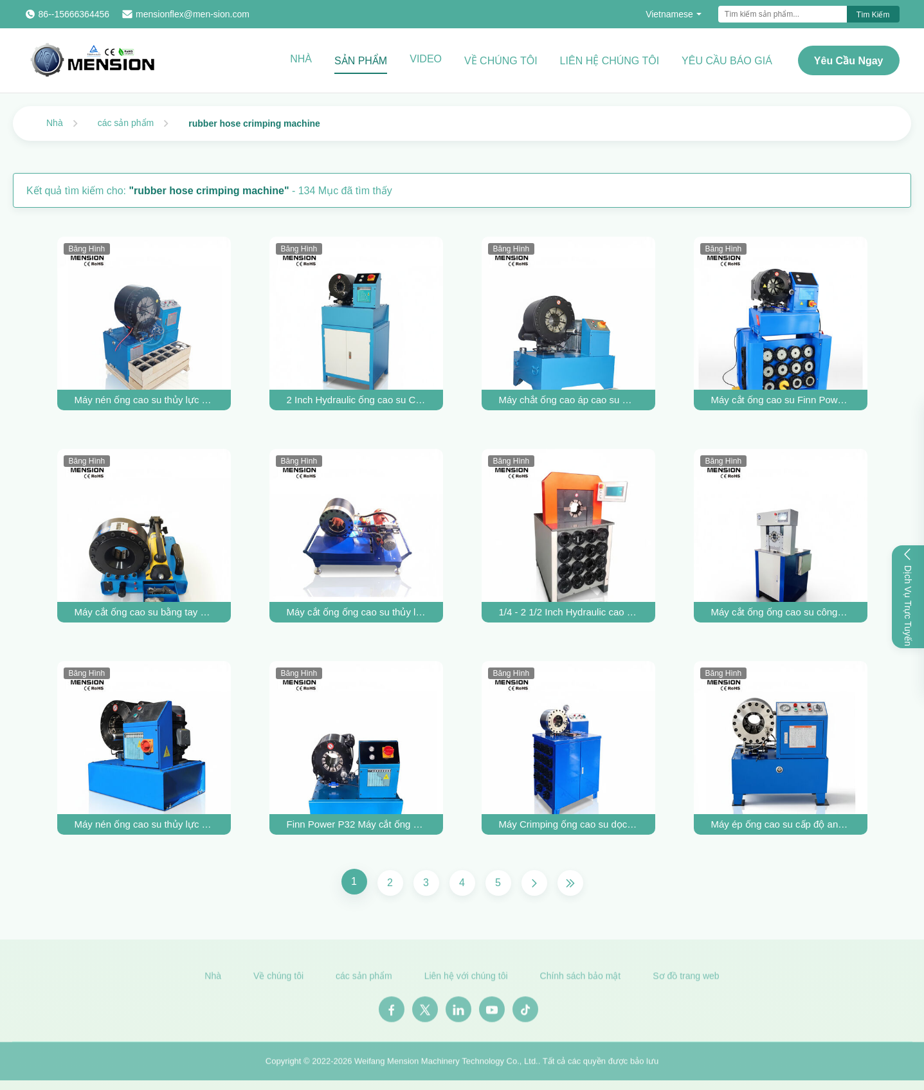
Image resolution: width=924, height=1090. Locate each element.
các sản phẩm (126, 123)
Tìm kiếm (873, 14)
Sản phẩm (360, 60)
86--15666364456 (74, 14)
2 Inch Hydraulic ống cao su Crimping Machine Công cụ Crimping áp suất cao (356, 399)
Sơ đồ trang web (686, 980)
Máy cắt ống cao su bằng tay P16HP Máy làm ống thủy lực (144, 611)
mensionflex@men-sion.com (192, 14)
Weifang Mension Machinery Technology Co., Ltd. (446, 1065)
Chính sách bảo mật (580, 980)
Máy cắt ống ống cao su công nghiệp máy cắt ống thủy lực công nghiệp (780, 611)
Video (426, 58)
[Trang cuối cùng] (570, 883)
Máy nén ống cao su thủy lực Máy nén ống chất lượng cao (144, 824)
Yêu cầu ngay (848, 60)
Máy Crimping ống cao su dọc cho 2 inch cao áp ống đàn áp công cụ (568, 824)
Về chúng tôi (501, 60)
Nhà (301, 58)
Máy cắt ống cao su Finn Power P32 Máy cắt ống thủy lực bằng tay (780, 399)
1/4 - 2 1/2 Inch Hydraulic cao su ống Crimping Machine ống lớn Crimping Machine (568, 611)
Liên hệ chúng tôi (610, 60)
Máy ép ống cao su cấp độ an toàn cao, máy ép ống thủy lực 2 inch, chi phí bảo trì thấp (780, 824)
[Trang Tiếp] (534, 883)
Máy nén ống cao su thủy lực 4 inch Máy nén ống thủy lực (144, 399)
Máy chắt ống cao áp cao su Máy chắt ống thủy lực (568, 399)
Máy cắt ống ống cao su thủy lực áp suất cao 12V (356, 611)
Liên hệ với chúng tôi (466, 980)
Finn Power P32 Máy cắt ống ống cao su (356, 824)
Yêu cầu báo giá (727, 60)
